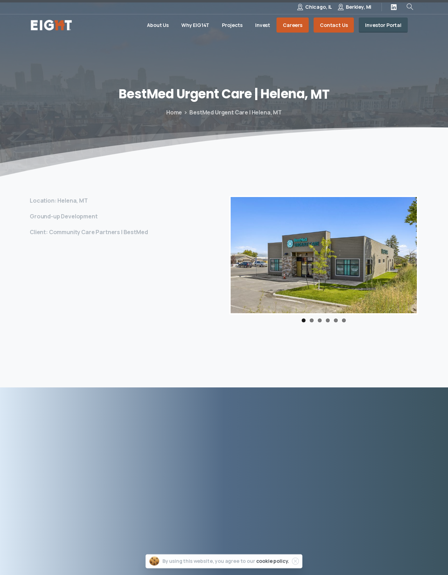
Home (174, 112)
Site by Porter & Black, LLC (385, 554)
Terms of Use (326, 554)
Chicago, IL (318, 6)
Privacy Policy (283, 554)
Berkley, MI (358, 6)
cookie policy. (272, 566)
